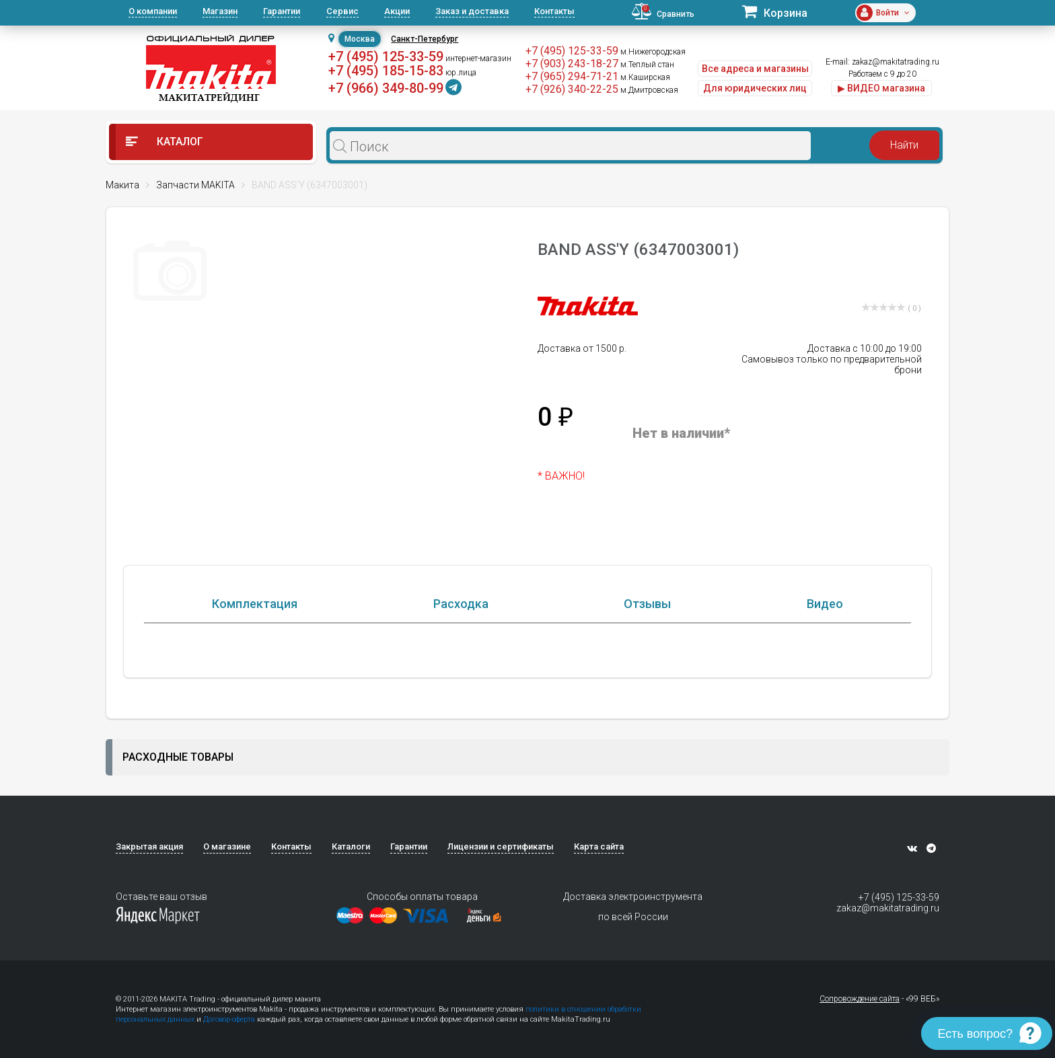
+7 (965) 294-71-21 (571, 76)
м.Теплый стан (647, 64)
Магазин (220, 11)
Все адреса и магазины (755, 68)
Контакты (554, 11)
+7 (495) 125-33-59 (385, 56)
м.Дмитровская (649, 90)
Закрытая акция (149, 846)
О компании (153, 11)
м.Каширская (645, 77)
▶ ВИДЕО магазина (881, 88)
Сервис (342, 11)
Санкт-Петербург (424, 39)
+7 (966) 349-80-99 (385, 88)
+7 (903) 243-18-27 (571, 63)
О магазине (227, 846)
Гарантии (281, 11)
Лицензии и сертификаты (500, 846)
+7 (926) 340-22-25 (571, 89)
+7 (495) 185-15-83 (385, 71)
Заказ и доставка (472, 11)
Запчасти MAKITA (195, 185)
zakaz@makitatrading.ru (895, 62)
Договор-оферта (229, 1019)
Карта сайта (599, 846)
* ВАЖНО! (561, 475)
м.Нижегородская (653, 51)
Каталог (164, 141)
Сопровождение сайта (860, 999)
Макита (122, 185)
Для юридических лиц (755, 88)
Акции (397, 11)
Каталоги (351, 846)
